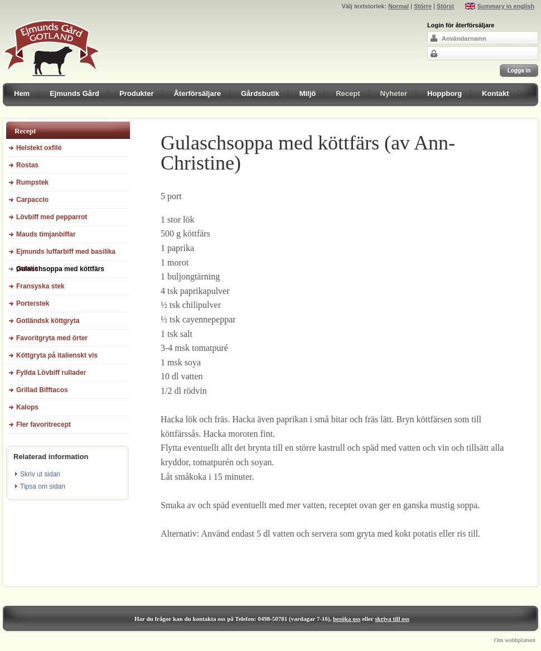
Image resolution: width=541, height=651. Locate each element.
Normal (398, 6)
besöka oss (346, 618)
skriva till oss (392, 618)
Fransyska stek (40, 286)
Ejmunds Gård (74, 93)
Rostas (27, 165)
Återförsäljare (197, 93)
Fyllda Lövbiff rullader (51, 373)
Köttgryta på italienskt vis (57, 355)
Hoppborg (444, 93)
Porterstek (32, 303)
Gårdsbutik (260, 93)
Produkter (136, 93)
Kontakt (495, 93)
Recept (348, 93)
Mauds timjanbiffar (46, 234)
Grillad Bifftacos (42, 390)
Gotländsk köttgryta (47, 321)
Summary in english (506, 6)
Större (423, 6)
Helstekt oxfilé (38, 148)
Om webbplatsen (514, 639)
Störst (445, 6)
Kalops (27, 407)
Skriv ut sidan (40, 474)
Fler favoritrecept (43, 424)
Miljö (308, 93)
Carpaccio (32, 200)
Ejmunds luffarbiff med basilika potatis (65, 254)
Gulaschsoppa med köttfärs (60, 269)
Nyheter (393, 93)
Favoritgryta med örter (52, 338)
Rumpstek (32, 182)
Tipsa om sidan (42, 486)
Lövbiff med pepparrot (51, 217)
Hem (22, 93)
